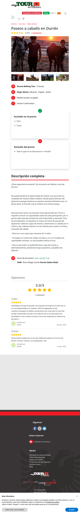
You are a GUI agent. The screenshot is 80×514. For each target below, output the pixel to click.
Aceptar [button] (72, 510)
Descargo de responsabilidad (40, 455)
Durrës (22, 24)
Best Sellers (32, 24)
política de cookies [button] (52, 502)
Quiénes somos (35, 464)
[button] (77, 496)
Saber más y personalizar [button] (14, 510)
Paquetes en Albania (32, 13)
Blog (46, 13)
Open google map (42, 258)
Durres (14, 24)
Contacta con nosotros (42, 442)
